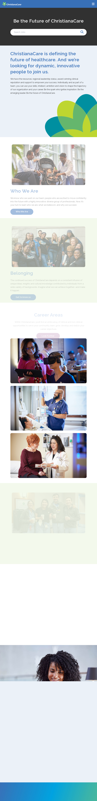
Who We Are (22, 213)
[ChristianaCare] (12, 4)
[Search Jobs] (48, 32)
